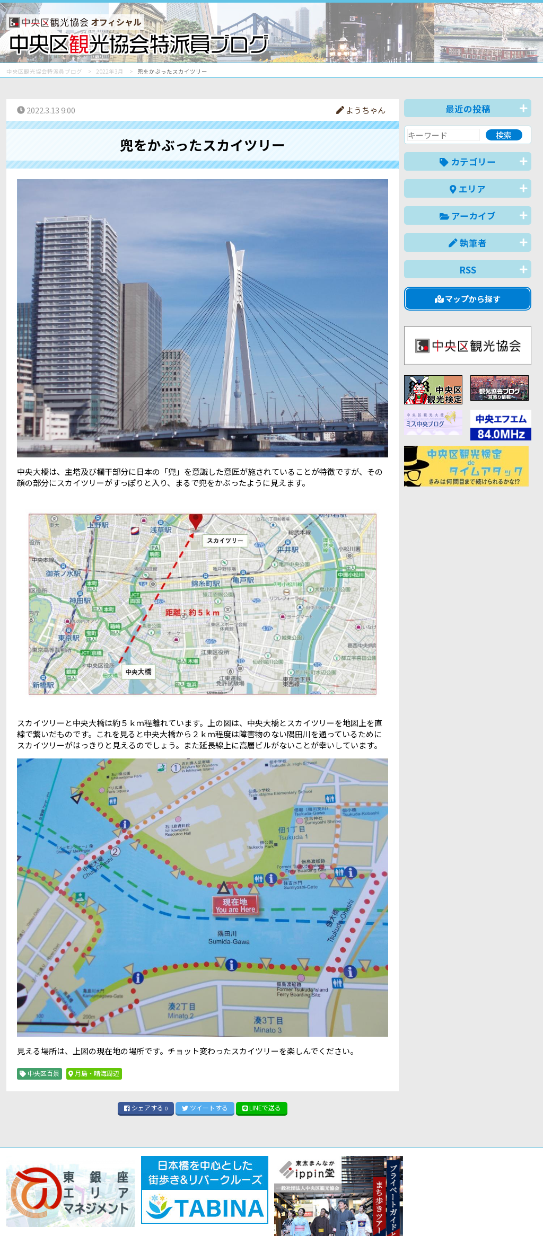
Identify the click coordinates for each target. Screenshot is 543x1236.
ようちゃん (361, 110)
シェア (146, 1107)
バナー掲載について (46, 1211)
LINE (262, 1107)
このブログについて (134, 1211)
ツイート (205, 1107)
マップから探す (468, 298)
